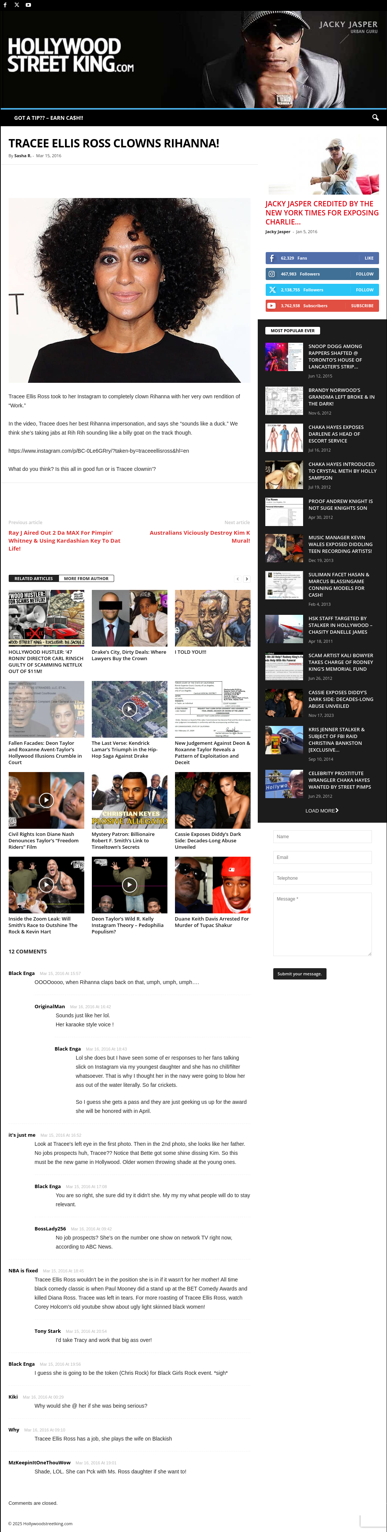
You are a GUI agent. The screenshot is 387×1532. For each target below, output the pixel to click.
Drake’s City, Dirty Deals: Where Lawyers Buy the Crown (129, 655)
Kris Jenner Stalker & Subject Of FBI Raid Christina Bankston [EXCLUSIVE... (337, 739)
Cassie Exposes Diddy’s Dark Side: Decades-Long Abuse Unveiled (208, 840)
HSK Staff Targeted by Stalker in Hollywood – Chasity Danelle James (341, 625)
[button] (375, 118)
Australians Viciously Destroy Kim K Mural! (200, 536)
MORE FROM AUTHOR (86, 578)
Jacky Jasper (278, 231)
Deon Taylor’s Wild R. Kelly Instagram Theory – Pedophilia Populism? (128, 925)
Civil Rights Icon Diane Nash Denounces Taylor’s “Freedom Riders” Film (44, 840)
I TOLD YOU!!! (190, 651)
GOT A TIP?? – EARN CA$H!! (49, 117)
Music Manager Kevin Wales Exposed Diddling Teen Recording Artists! (341, 544)
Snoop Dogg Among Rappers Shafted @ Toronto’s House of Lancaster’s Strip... (335, 356)
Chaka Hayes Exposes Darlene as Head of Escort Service (336, 434)
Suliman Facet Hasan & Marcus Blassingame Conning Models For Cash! (339, 584)
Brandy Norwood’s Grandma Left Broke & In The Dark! (342, 397)
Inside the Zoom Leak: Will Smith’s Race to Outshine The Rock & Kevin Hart (43, 925)
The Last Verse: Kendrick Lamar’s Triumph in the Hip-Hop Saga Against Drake (125, 749)
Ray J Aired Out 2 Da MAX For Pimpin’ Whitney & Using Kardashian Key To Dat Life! (65, 540)
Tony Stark (48, 1331)
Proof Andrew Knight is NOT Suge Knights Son (341, 504)
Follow (365, 274)
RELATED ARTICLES (34, 578)
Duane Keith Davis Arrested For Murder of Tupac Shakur (212, 921)
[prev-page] (237, 579)
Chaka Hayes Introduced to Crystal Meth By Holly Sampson (343, 471)
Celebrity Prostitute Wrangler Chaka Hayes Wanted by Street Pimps (340, 780)
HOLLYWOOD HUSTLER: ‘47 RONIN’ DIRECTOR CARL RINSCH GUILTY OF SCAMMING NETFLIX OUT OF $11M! (46, 661)
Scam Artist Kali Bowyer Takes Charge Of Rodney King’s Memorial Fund (341, 662)
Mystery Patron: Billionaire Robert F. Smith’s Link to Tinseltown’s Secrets (123, 840)
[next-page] (247, 579)
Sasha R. (22, 155)
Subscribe (362, 305)
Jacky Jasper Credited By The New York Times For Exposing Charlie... (322, 213)
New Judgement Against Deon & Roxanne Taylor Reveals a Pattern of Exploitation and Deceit (213, 753)
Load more (321, 811)
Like (369, 258)
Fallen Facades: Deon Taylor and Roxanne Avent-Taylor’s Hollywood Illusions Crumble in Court (45, 753)
